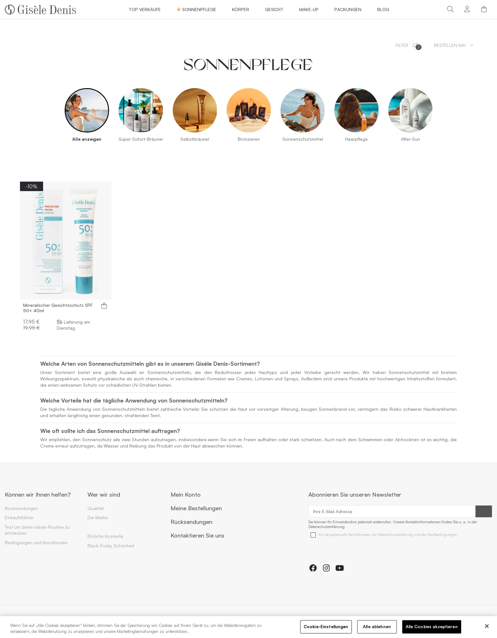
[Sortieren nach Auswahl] (453, 45)
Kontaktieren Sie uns (197, 535)
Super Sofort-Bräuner (141, 139)
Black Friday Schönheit (110, 545)
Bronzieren (249, 139)
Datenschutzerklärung (395, 535)
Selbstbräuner (195, 139)
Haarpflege (356, 139)
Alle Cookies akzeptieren (432, 627)
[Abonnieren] (483, 512)
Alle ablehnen (377, 627)
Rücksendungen (21, 508)
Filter (409, 46)
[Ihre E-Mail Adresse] (392, 512)
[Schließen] (487, 627)
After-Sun (410, 139)
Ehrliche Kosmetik (105, 536)
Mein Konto (186, 495)
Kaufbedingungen (442, 535)
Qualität (95, 508)
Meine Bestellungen (196, 508)
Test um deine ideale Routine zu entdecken (37, 530)
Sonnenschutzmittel (302, 139)
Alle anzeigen (86, 139)
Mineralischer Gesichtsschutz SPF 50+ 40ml (58, 308)
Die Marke (97, 517)
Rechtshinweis (359, 535)
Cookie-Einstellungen (326, 627)
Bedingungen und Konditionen (36, 542)
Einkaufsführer (19, 517)
